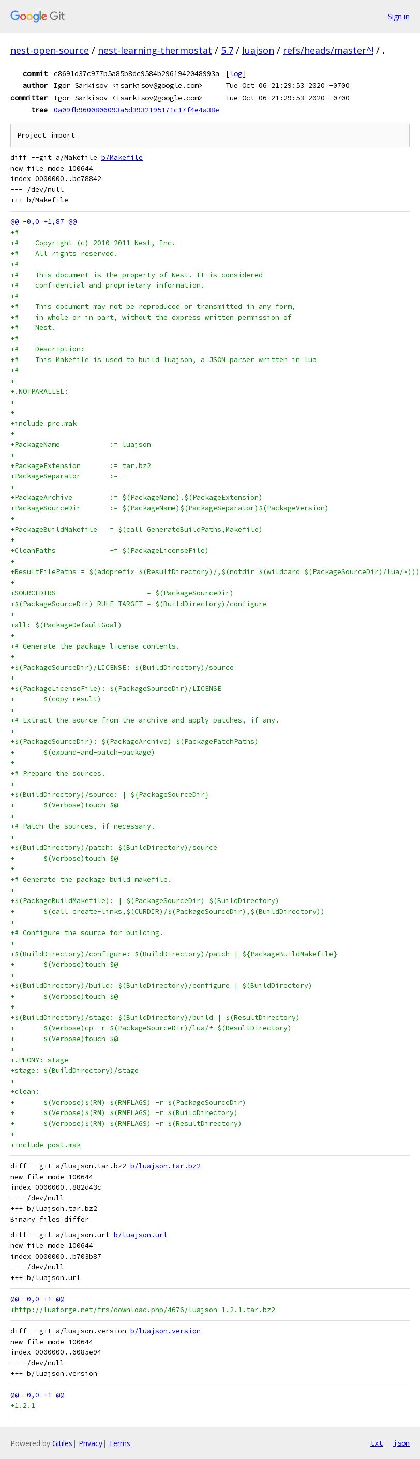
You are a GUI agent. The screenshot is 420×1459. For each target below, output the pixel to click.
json (401, 1443)
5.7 (227, 50)
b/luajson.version (165, 1331)
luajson (258, 50)
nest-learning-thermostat (155, 50)
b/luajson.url (141, 1234)
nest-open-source (49, 50)
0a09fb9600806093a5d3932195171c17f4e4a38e (136, 109)
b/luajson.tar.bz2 (165, 1166)
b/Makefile (122, 157)
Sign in (399, 16)
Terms (119, 1443)
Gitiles (62, 1443)
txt (376, 1443)
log (236, 73)
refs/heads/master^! (328, 50)
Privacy (90, 1443)
